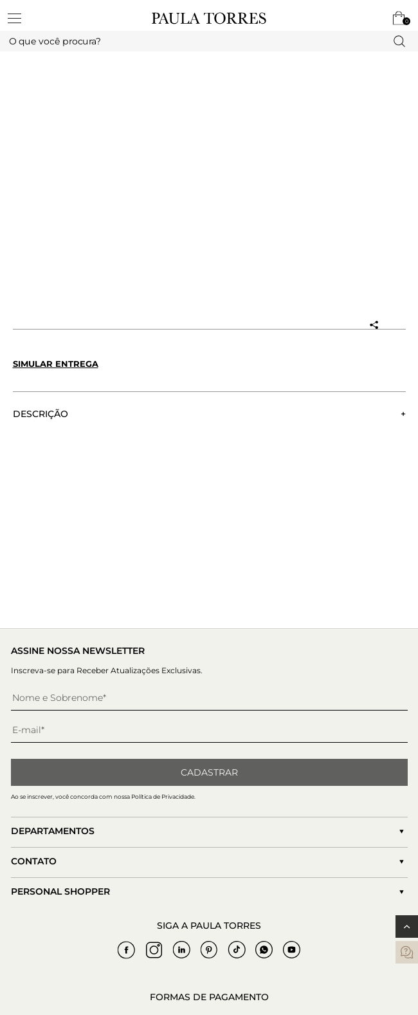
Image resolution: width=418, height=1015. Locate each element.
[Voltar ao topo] (406, 926)
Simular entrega (55, 364)
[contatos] (406, 952)
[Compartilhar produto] (373, 325)
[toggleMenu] (20, 18)
